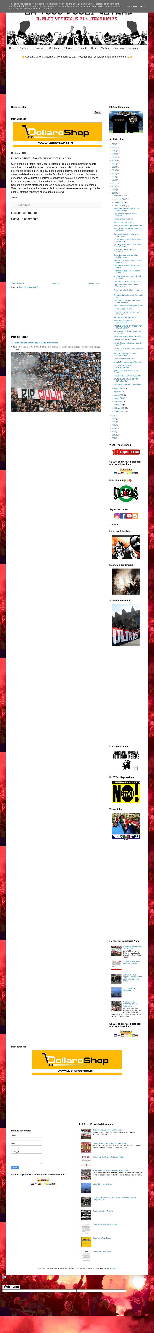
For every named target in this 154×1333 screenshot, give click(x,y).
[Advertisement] (77, 82)
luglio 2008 (118, 392)
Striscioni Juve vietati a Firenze (125, 340)
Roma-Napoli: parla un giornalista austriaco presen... (126, 256)
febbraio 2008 (119, 408)
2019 (114, 157)
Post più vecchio (94, 283)
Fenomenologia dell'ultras (123, 309)
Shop (93, 48)
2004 (114, 425)
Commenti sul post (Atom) (28, 287)
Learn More (132, 6)
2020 (114, 154)
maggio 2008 (119, 398)
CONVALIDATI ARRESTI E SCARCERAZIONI (124, 366)
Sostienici (39, 48)
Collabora (54, 48)
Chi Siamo (25, 48)
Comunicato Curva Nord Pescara (105, 1225)
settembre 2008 (120, 206)
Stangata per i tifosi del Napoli (125, 317)
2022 (114, 147)
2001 (114, 435)
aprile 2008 (118, 402)
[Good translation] (6, 1287)
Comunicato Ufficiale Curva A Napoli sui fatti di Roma (127, 301)
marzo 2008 (118, 405)
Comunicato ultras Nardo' (102, 1252)
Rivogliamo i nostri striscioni (124, 222)
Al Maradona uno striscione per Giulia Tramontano (34, 343)
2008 (114, 193)
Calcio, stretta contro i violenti (124, 359)
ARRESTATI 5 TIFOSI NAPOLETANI (127, 376)
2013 (114, 177)
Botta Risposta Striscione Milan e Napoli (132, 948)
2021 (114, 151)
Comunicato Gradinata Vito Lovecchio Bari (131, 962)
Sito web (82, 48)
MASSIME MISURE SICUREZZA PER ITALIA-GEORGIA (128, 327)
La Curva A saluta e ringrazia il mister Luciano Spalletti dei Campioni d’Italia (132, 978)
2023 (114, 144)
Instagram (133, 48)
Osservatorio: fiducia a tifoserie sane (127, 384)
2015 (114, 170)
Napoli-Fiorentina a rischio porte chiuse (128, 306)
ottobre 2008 (119, 202)
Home (12, 48)
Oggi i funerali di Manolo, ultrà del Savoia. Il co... (126, 286)
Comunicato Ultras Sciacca (103, 1211)
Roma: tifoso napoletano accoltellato (127, 336)
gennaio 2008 (119, 411)
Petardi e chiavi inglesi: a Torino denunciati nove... (125, 355)
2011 (114, 183)
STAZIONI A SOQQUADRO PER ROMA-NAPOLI (126, 380)
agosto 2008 (119, 388)
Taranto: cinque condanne (123, 219)
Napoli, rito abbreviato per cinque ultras (128, 225)
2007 (114, 415)
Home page (56, 283)
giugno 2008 (119, 395)
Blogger (112, 1268)
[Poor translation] (15, 1287)
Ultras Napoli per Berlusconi (129, 989)
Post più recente (18, 283)
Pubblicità (68, 48)
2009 (114, 190)
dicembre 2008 (120, 196)
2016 (114, 167)
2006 (114, 419)
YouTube (105, 48)
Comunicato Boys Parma (102, 1238)
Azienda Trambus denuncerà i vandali (128, 362)
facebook (119, 48)
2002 (114, 432)
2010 (114, 186)
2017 (114, 164)
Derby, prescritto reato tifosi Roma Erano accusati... (126, 209)
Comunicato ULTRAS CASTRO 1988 (127, 281)
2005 (114, 422)
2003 (114, 428)
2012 (114, 180)
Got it (142, 6)
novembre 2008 (120, 199)
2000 (114, 438)
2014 (114, 174)
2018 (114, 160)
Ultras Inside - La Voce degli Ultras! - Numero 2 (110, 1143)
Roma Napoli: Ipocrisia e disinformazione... (123, 322)
